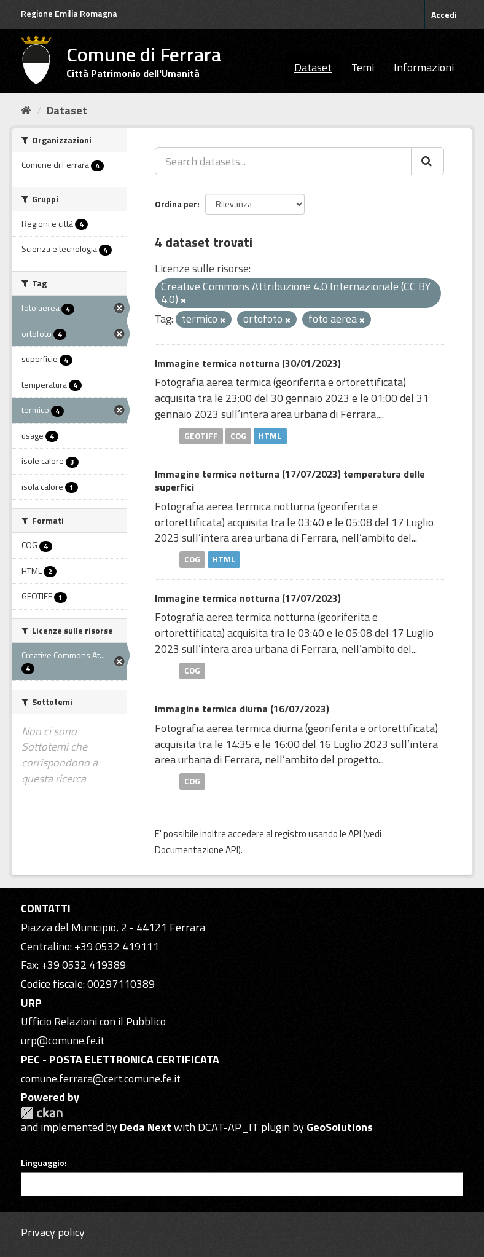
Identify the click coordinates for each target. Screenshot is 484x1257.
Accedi (444, 14)
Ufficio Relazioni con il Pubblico (93, 1021)
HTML (270, 436)
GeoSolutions (339, 1127)
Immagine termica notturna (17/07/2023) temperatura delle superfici (290, 480)
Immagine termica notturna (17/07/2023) (248, 598)
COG (238, 436)
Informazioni (424, 67)
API (354, 834)
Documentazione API (196, 850)
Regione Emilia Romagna (69, 13)
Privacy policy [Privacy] (53, 1232)
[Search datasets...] (283, 161)
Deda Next (145, 1127)
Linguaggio (42, 1163)
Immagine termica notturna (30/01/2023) (248, 363)
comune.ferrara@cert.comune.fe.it (101, 1078)
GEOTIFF (201, 436)
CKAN (42, 1112)
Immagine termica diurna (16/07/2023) (242, 708)
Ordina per (176, 203)
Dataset (313, 67)
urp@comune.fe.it (62, 1040)
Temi (362, 67)
